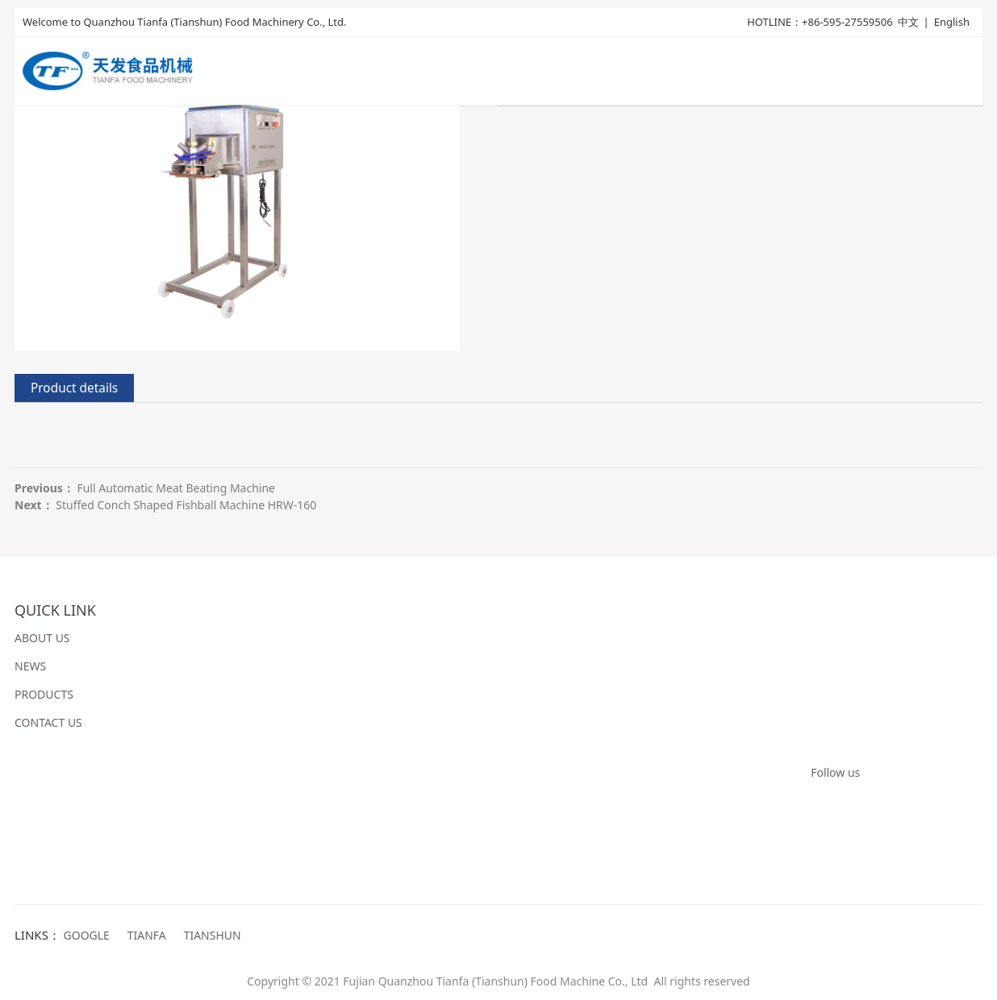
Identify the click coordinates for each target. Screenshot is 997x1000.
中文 (908, 22)
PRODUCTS (44, 694)
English (952, 22)
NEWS (30, 666)
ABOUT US (42, 637)
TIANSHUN (212, 935)
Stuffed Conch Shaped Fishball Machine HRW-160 (186, 504)
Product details (74, 388)
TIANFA (146, 935)
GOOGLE (87, 935)
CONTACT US (48, 722)
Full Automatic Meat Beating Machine (176, 488)
